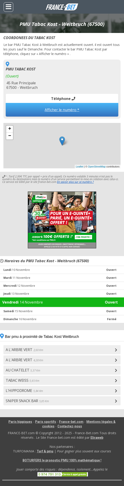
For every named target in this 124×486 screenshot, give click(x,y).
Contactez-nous (69, 426)
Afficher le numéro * (62, 109)
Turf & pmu (45, 451)
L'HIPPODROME (24, 390)
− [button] (9, 136)
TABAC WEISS (22, 380)
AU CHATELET (23, 370)
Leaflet (79, 166)
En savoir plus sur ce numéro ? (75, 182)
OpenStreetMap (97, 166)
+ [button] (9, 129)
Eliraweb (96, 437)
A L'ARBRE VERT (24, 349)
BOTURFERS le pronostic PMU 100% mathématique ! (62, 460)
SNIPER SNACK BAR (27, 400)
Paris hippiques (20, 422)
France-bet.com (71, 422)
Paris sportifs (45, 422)
